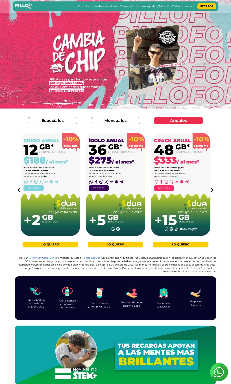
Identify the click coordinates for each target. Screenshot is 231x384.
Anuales (178, 120)
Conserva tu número (133, 6)
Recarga (206, 6)
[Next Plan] (212, 190)
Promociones (183, 6)
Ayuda (151, 6)
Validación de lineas (106, 6)
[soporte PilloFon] (219, 372)
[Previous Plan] (19, 190)
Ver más (33, 188)
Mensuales (115, 120)
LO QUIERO (50, 244)
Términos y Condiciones (43, 257)
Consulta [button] (83, 6)
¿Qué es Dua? (165, 6)
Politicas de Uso (91, 257)
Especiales (53, 120)
